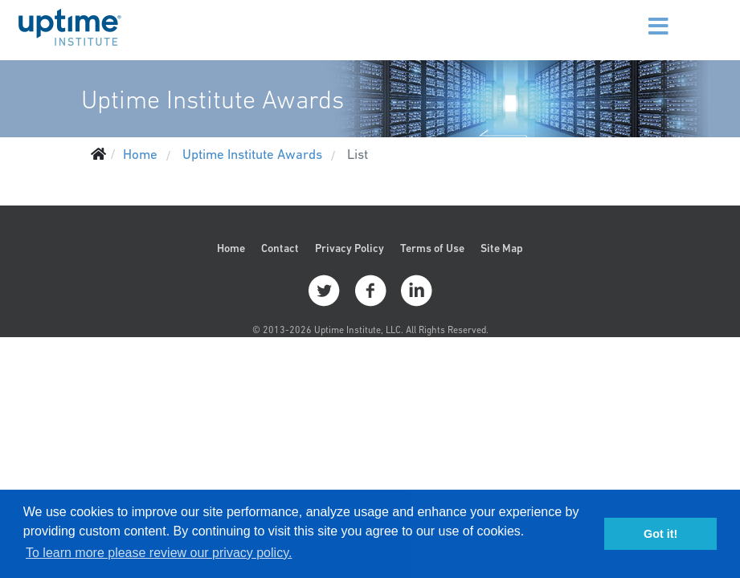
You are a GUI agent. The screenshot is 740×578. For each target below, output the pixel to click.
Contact (280, 248)
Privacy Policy (349, 248)
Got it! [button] (660, 533)
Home (231, 248)
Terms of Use (432, 248)
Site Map (501, 248)
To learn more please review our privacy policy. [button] (159, 553)
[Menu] (642, 16)
